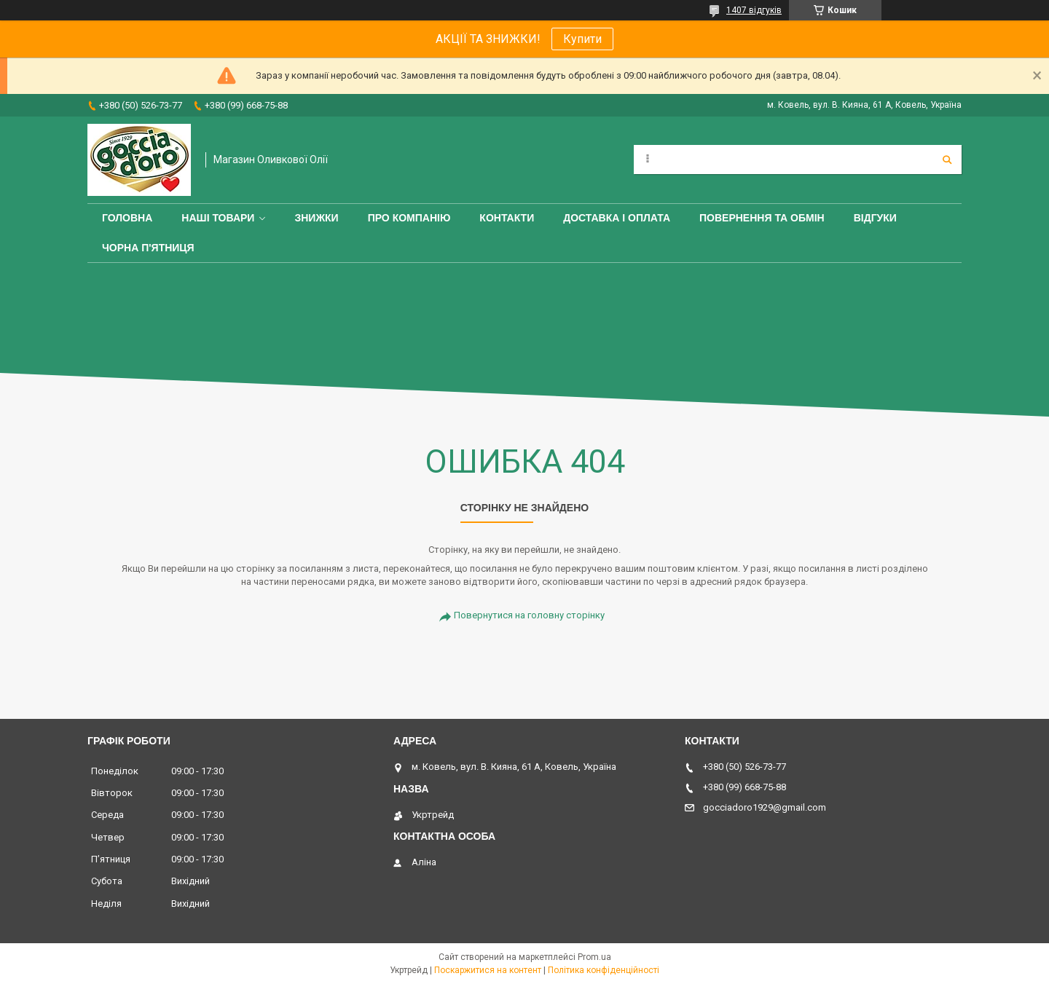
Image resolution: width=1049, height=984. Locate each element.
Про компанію (409, 218)
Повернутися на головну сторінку (529, 615)
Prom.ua (594, 957)
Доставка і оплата (616, 218)
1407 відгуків (754, 10)
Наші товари (217, 218)
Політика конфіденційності (603, 970)
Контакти (506, 218)
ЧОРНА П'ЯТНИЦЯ (148, 247)
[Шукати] (947, 159)
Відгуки (875, 218)
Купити (582, 39)
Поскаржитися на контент (487, 970)
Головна (127, 218)
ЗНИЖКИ (316, 218)
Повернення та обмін (762, 218)
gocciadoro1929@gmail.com (764, 807)
